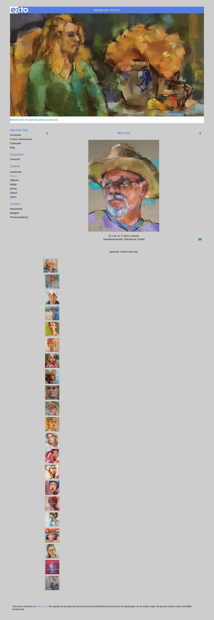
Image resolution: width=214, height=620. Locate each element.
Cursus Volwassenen (21, 139)
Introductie (15, 135)
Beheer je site (17, 119)
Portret (13, 176)
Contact (15, 204)
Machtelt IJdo (101, 10)
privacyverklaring (19, 217)
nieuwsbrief (16, 209)
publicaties (15, 143)
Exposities (17, 154)
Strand (13, 192)
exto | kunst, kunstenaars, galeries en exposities (19, 10)
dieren (13, 188)
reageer (14, 213)
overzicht (15, 159)
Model (13, 184)
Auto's (13, 197)
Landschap (16, 172)
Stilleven (14, 180)
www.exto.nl (42, 606)
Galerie (15, 166)
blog (12, 147)
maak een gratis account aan (43, 119)
